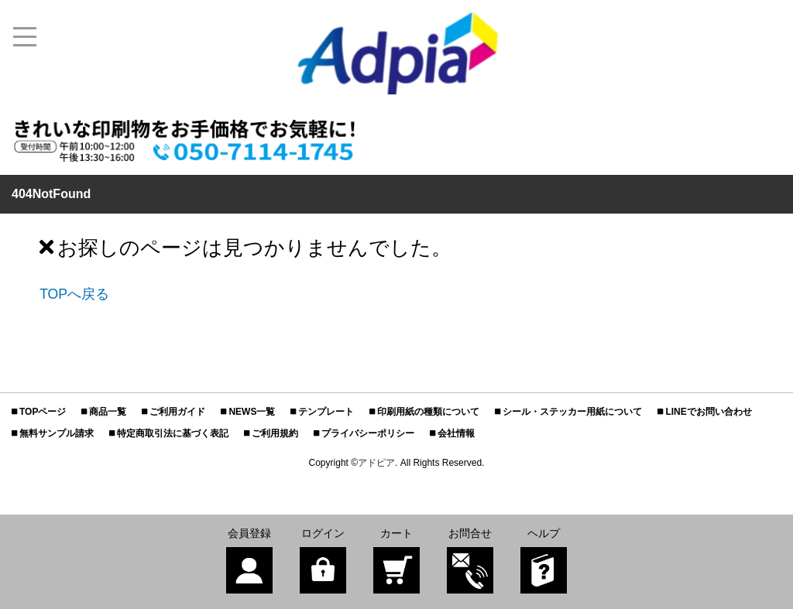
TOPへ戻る (74, 294)
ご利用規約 (275, 433)
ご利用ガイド (177, 411)
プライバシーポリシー (367, 433)
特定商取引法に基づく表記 (172, 433)
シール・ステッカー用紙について (572, 411)
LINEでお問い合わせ (708, 411)
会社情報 (456, 433)
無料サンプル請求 (56, 433)
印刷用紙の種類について (428, 411)
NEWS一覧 (251, 411)
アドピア (376, 462)
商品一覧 (107, 411)
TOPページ (42, 411)
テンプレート (326, 411)
